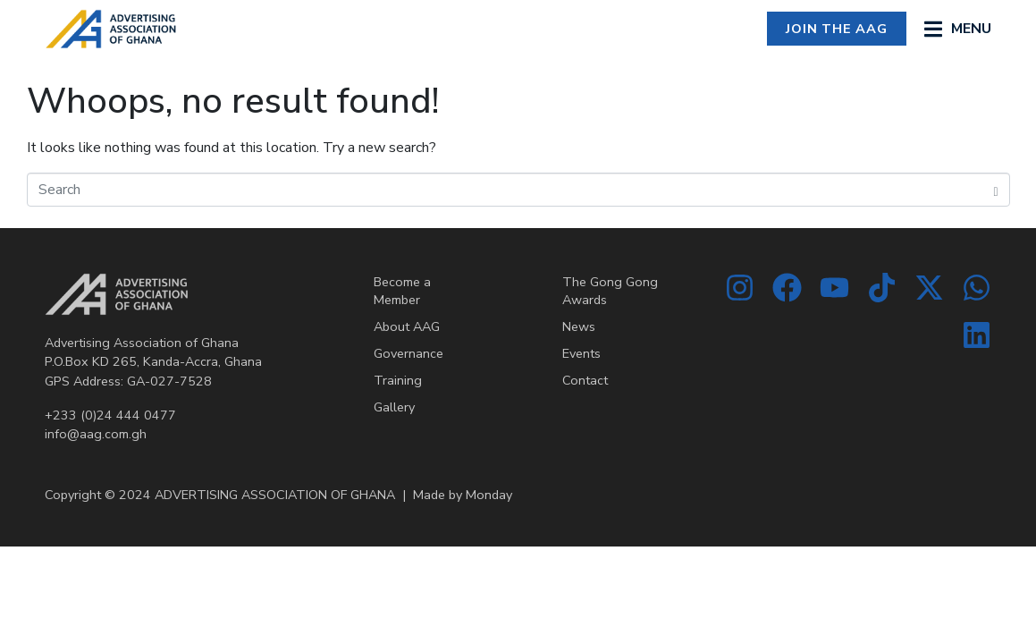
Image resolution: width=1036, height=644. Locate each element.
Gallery (394, 407)
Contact (585, 380)
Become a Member (402, 291)
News (578, 326)
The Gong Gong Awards (610, 291)
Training (398, 380)
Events (581, 353)
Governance (408, 353)
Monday (489, 495)
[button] (957, 29)
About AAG (407, 326)
